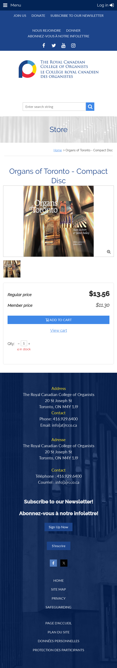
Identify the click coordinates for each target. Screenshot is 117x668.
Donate (38, 15)
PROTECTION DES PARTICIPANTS (58, 650)
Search (90, 106)
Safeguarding (58, 607)
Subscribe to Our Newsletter (77, 15)
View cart (58, 330)
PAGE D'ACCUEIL (58, 623)
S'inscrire (58, 546)
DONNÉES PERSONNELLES (58, 641)
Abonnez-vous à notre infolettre (58, 36)
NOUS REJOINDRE (46, 30)
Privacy (59, 598)
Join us (19, 15)
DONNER (73, 30)
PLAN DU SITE (59, 632)
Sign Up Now (58, 527)
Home (58, 150)
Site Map (58, 589)
